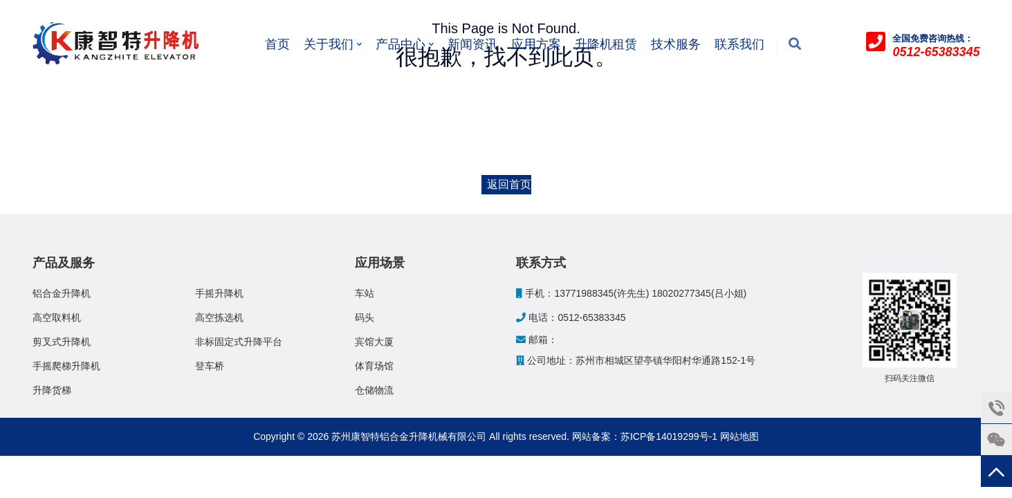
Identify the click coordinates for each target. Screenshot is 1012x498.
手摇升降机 (219, 293)
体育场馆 (374, 365)
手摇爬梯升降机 (66, 365)
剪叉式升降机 (62, 341)
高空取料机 (57, 317)
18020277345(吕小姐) (699, 293)
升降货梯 (52, 390)
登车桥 (209, 365)
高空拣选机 (219, 317)
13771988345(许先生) (601, 293)
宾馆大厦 (374, 341)
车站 (364, 293)
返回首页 (509, 184)
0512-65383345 (591, 317)
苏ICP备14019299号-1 (668, 436)
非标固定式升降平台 (238, 341)
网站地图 (739, 436)
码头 (364, 317)
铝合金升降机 (62, 293)
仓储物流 (374, 390)
